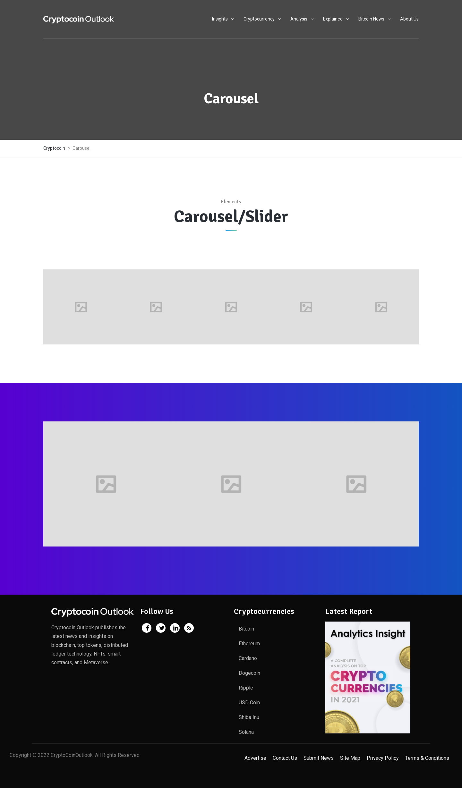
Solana (246, 732)
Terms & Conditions (427, 758)
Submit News (319, 758)
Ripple (246, 688)
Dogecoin (249, 673)
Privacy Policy (383, 758)
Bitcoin (246, 629)
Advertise (255, 758)
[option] (80, 306)
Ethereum (249, 643)
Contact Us (285, 758)
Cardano (248, 658)
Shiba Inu (249, 717)
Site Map (350, 758)
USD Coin (249, 702)
